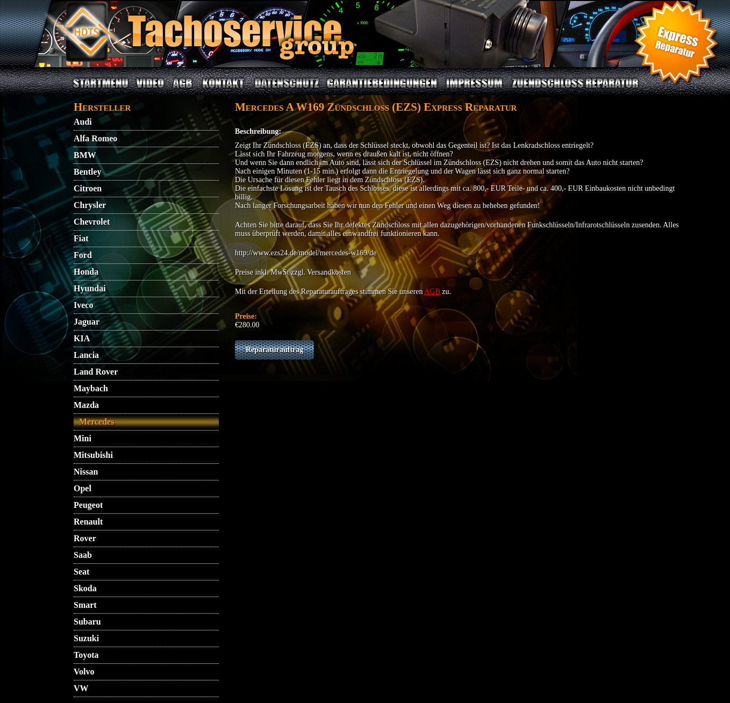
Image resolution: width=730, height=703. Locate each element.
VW (81, 688)
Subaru (87, 621)
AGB (182, 89)
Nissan (86, 471)
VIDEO (150, 89)
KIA (82, 338)
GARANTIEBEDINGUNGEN (382, 89)
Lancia (86, 355)
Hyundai (90, 288)
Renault (88, 521)
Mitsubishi (93, 455)
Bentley (88, 171)
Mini (82, 438)
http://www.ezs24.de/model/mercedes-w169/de (305, 253)
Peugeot (88, 505)
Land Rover (96, 371)
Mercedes (96, 421)
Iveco (83, 305)
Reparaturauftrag (274, 350)
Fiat (81, 238)
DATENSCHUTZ (287, 89)
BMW (85, 155)
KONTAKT (223, 89)
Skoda (85, 588)
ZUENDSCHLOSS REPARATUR (575, 89)
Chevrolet (92, 221)
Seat (81, 571)
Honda (86, 271)
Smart (85, 604)
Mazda (86, 405)
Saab (83, 554)
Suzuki (86, 638)
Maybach (91, 388)
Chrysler (90, 205)
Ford (83, 255)
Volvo (84, 671)
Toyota (86, 654)
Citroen (88, 188)
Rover (85, 538)
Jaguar (86, 321)
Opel (82, 488)
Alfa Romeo (95, 138)
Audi (83, 121)
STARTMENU (100, 89)
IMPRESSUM (474, 89)
